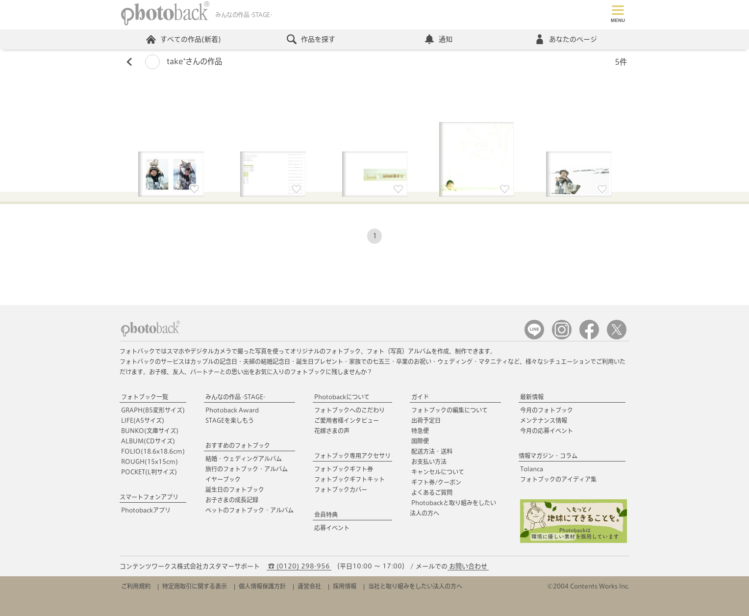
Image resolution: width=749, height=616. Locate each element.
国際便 (420, 441)
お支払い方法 (429, 461)
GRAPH (153, 410)
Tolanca (531, 469)
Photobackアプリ (146, 510)
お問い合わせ (468, 566)
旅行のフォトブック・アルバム (246, 469)
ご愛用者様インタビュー (346, 420)
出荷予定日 (426, 420)
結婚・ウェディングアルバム (243, 459)
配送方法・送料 (431, 451)
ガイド (420, 397)
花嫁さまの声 (332, 431)
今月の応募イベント (546, 431)
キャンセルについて (437, 472)
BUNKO (149, 431)
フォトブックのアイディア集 (558, 479)
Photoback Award (232, 410)
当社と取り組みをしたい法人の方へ (415, 586)
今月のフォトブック (546, 410)
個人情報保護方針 (262, 586)
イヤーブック (223, 479)
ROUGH (149, 461)
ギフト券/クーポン (436, 482)
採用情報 (344, 586)
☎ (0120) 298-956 (299, 566)
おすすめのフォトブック (237, 445)
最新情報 (532, 397)
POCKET (149, 472)
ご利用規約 (135, 586)
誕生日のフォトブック (234, 489)
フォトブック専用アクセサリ (352, 456)
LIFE (142, 420)
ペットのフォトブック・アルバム (249, 510)
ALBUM (148, 441)
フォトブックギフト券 (343, 469)
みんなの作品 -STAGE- (235, 397)
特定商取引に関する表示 (194, 586)
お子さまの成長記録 (231, 500)
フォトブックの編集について (449, 410)
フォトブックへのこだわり (349, 410)
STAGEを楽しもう (229, 420)
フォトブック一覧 (144, 397)
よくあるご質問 (431, 492)
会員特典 (326, 514)
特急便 (420, 431)
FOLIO (153, 451)
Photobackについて (342, 397)
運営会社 (309, 586)
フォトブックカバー (340, 489)
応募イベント (332, 528)
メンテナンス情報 (543, 420)
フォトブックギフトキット (349, 479)
